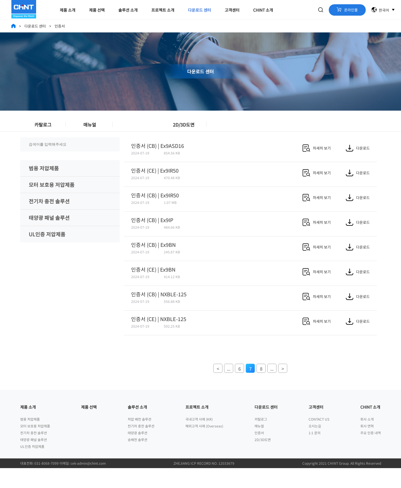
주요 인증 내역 (370, 452)
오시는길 (315, 445)
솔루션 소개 (128, 10)
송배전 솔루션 (137, 459)
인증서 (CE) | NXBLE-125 (158, 332)
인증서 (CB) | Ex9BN (153, 258)
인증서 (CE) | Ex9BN (153, 283)
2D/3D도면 (184, 127)
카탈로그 (42, 127)
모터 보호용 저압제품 (52, 198)
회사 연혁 (367, 445)
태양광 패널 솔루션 (49, 231)
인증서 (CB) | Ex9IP (152, 233)
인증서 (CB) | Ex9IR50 (155, 209)
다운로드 (358, 162)
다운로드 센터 (199, 10)
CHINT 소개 (263, 10)
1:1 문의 (315, 452)
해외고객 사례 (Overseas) (204, 445)
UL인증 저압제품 (47, 248)
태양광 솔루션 (137, 452)
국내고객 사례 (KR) (199, 439)
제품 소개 (67, 10)
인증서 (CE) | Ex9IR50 (155, 184)
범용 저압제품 (44, 182)
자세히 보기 (317, 162)
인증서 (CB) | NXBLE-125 (159, 308)
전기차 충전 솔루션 (49, 215)
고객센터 (232, 10)
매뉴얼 (89, 127)
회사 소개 (367, 439)
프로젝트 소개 (162, 10)
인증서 (136, 127)
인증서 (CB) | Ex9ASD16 (157, 159)
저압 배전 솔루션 (139, 439)
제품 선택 (97, 10)
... (228, 382)
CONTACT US (319, 439)
